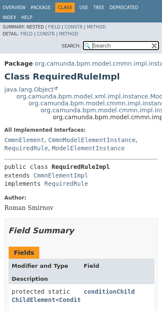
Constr (73, 27)
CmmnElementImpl (60, 175)
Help (26, 17)
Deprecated (123, 7)
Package (41, 7)
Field (54, 27)
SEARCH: (71, 46)
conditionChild (109, 291)
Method (96, 27)
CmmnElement (24, 139)
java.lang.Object (29, 89)
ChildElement (33, 299)
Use (83, 7)
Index (9, 17)
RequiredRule (26, 148)
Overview (14, 7)
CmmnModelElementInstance (92, 139)
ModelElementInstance (88, 148)
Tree (99, 7)
